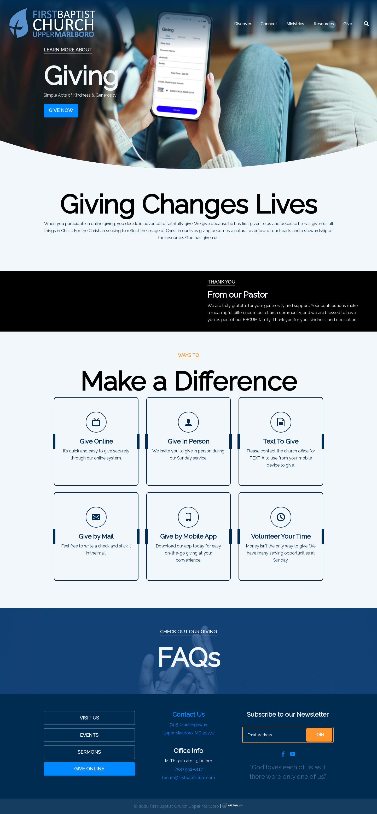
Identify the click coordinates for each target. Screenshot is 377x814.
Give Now (61, 110)
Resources (324, 23)
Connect (268, 23)
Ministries (295, 23)
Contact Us (188, 714)
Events (89, 735)
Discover (242, 23)
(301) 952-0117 (189, 769)
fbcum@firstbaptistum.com (188, 777)
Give (347, 23)
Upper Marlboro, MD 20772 (188, 732)
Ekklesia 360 (232, 805)
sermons (89, 752)
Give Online (89, 768)
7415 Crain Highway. (189, 724)
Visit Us (89, 718)
